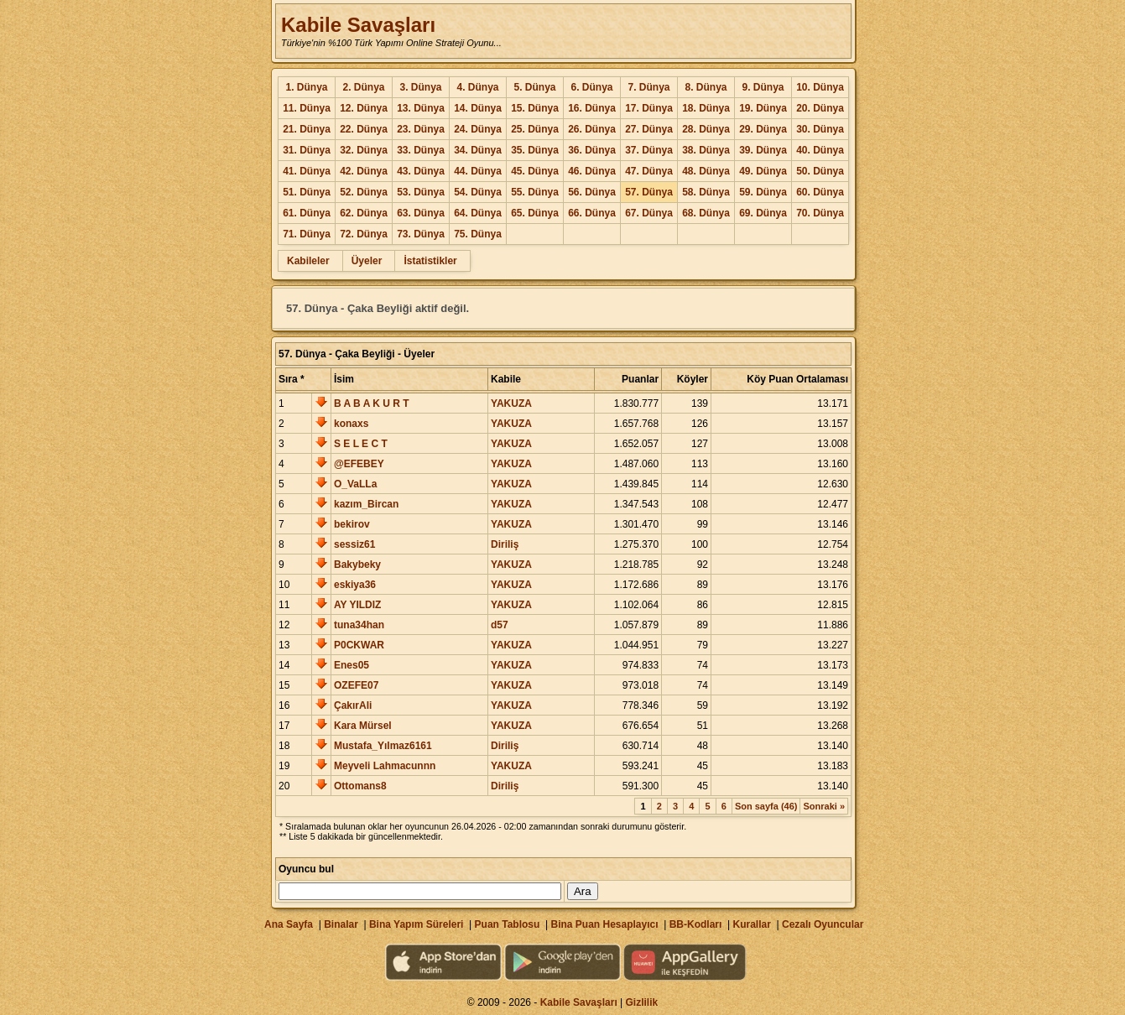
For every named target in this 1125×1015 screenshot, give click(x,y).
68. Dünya (706, 213)
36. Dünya (592, 150)
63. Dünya (421, 213)
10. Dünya (820, 87)
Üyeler (367, 261)
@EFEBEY (359, 464)
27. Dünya (649, 129)
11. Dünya (307, 108)
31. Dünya (307, 150)
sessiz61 (354, 544)
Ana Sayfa (288, 924)
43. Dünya (421, 171)
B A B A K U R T (371, 403)
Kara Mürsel (363, 725)
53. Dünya (421, 192)
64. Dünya (478, 213)
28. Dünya (706, 129)
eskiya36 (355, 585)
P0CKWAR (359, 645)
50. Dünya (820, 171)
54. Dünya (478, 192)
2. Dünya (363, 87)
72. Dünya (364, 234)
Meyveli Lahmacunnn (384, 766)
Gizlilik (642, 1002)
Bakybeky (357, 564)
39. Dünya (763, 150)
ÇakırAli (353, 705)
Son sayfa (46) (766, 806)
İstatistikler (430, 261)
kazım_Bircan (366, 504)
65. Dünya (535, 213)
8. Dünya (706, 87)
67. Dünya (649, 213)
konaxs (351, 423)
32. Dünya (364, 150)
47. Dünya (649, 171)
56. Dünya (592, 192)
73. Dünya (421, 234)
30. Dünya (820, 129)
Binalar (341, 924)
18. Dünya (706, 108)
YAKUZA (511, 403)
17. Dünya (649, 108)
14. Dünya (478, 108)
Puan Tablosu (507, 924)
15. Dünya (535, 108)
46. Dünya (592, 171)
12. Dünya (364, 108)
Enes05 (351, 665)
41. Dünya (307, 171)
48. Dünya (706, 171)
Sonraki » (824, 806)
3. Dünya (420, 87)
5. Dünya (534, 87)
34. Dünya (478, 150)
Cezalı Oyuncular (822, 924)
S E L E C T (361, 444)
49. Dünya (763, 171)
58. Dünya (706, 192)
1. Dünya (306, 87)
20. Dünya (820, 108)
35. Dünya (535, 150)
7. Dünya (648, 87)
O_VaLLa (355, 484)
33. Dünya (421, 150)
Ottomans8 (360, 786)
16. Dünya (592, 108)
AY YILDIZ (357, 605)
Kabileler (308, 261)
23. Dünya (421, 129)
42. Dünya (364, 171)
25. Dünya (535, 129)
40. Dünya (820, 150)
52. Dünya (364, 192)
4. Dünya (477, 87)
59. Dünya (763, 192)
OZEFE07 (356, 685)
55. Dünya (535, 192)
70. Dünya (820, 213)
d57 (499, 625)
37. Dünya (649, 150)
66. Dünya (592, 213)
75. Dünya (478, 234)
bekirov (352, 524)
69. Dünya (763, 213)
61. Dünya (307, 213)
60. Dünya (820, 192)
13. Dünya (421, 108)
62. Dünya (364, 213)
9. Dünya (763, 87)
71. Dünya (307, 234)
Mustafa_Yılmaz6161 (383, 746)
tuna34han (359, 625)
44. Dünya (478, 171)
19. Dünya (763, 108)
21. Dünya (307, 129)
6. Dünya (591, 87)
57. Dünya (649, 192)
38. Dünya (706, 150)
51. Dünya (307, 192)
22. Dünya (364, 129)
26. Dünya (592, 129)
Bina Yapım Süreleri (416, 924)
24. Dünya (478, 129)
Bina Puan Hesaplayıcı (605, 924)
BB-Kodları (695, 924)
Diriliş (504, 544)
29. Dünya (763, 129)
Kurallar (751, 924)
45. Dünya (535, 171)
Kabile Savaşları (358, 24)
